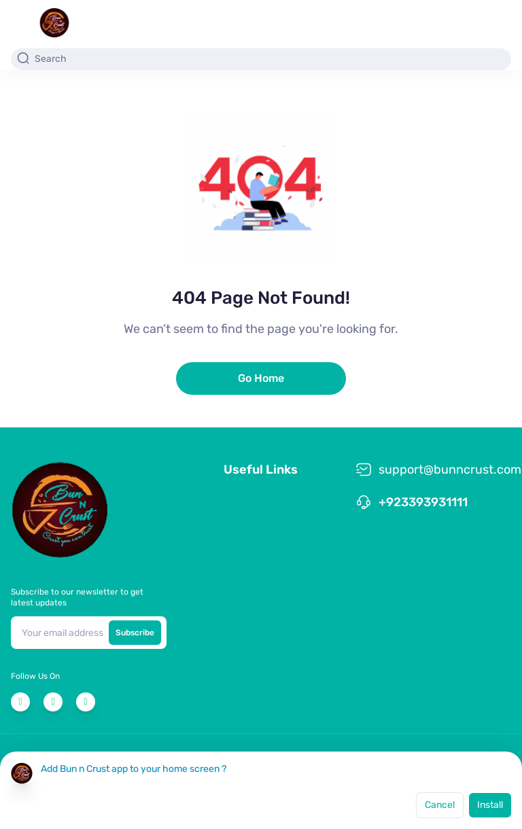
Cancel (440, 805)
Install (490, 805)
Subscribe (135, 632)
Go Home (261, 378)
